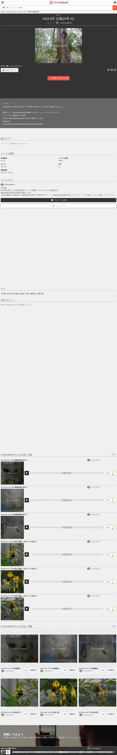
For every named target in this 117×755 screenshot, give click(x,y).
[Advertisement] (58, 89)
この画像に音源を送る (58, 78)
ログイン (29, 305)
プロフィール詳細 (58, 200)
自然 (22, 294)
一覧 (113, 454)
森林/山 (34, 294)
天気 (27, 294)
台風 (3, 294)
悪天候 (41, 294)
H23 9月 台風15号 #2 (8, 748)
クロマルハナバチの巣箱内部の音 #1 (14, 514)
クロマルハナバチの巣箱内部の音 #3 (14, 460)
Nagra (16, 294)
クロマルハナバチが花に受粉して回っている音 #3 (19, 542)
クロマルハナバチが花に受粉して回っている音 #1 (19, 596)
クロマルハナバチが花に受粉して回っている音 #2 (19, 569)
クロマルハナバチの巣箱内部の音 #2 (14, 487)
